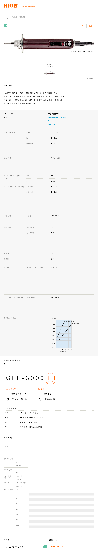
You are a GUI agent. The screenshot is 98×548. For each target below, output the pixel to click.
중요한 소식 (78, 517)
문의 (52, 503)
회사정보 (29, 500)
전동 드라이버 (8, 500)
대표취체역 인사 (32, 507)
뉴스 (76, 503)
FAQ (52, 507)
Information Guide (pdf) (57, 117)
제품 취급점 (54, 514)
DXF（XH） (52, 124)
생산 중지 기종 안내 (57, 511)
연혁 (28, 511)
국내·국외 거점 (31, 518)
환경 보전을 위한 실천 (34, 529)
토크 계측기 (7, 503)
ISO (27, 525)
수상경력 (29, 514)
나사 (4, 507)
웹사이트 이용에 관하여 (83, 500)
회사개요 (29, 503)
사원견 (28, 522)
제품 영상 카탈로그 (81, 513)
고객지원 (53, 500)
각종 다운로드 (55, 518)
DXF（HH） (52, 121)
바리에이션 (90, 78)
